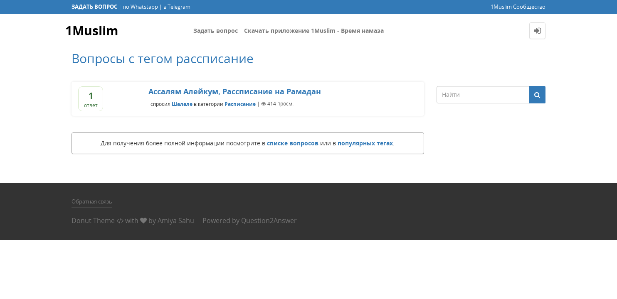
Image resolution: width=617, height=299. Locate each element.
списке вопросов (292, 143)
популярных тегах (365, 143)
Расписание (240, 103)
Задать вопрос (215, 30)
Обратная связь (92, 201)
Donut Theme (93, 220)
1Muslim (91, 30)
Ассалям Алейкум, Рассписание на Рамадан (234, 91)
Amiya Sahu (176, 220)
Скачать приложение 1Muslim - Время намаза (314, 30)
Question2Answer (269, 220)
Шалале (182, 103)
